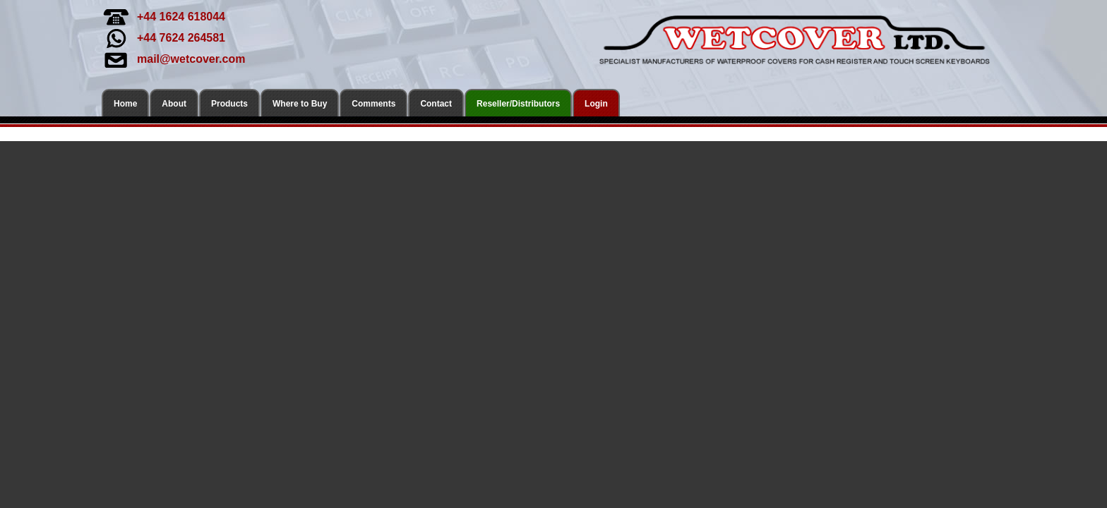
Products (229, 104)
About (174, 104)
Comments (373, 104)
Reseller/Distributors (518, 104)
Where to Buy (300, 104)
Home (125, 104)
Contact (436, 104)
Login (596, 104)
